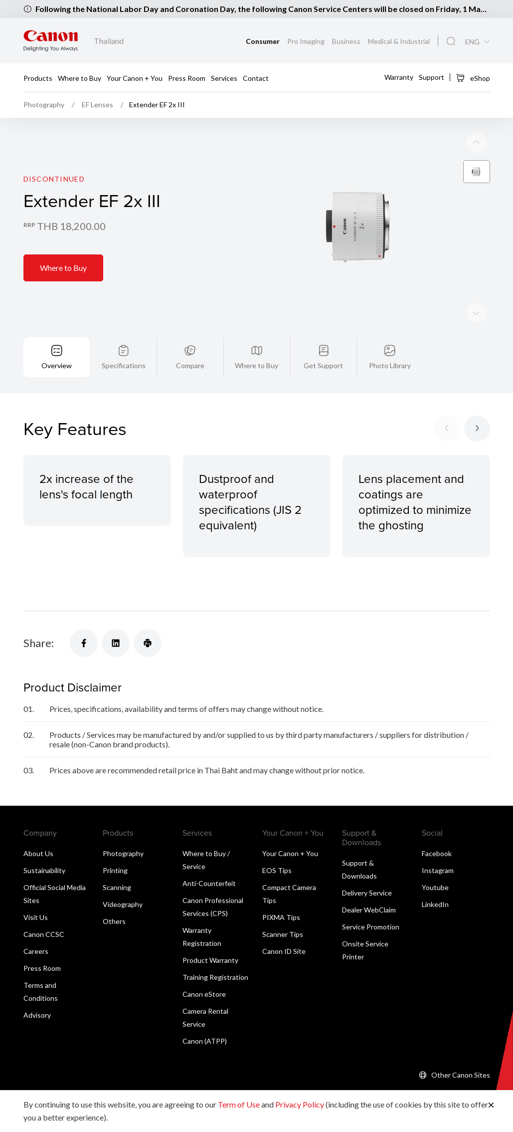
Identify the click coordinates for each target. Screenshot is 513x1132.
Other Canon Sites (460, 1075)
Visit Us (35, 917)
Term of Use (239, 1104)
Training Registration (215, 977)
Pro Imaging (306, 41)
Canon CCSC (43, 934)
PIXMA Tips (281, 917)
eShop (473, 77)
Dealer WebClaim (369, 910)
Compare (190, 365)
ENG (472, 41)
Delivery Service (367, 893)
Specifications (124, 365)
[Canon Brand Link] (50, 40)
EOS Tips (277, 870)
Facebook (437, 853)
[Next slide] (477, 142)
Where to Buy (79, 78)
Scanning (117, 887)
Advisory (37, 1015)
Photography (123, 853)
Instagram (438, 870)
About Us (38, 853)
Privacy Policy (299, 1104)
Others (114, 921)
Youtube (435, 887)
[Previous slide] (477, 313)
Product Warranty (210, 960)
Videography (123, 904)
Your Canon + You (135, 78)
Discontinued (54, 179)
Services (224, 78)
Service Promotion (370, 926)
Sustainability (44, 870)
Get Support (323, 365)
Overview (56, 365)
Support (431, 76)
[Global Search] (451, 41)
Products (37, 78)
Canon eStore (204, 994)
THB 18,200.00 (71, 226)
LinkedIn (435, 904)
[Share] (84, 643)
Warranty (398, 76)
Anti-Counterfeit (209, 883)
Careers (35, 951)
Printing (115, 870)
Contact (256, 78)
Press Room (186, 78)
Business (347, 41)
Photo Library (390, 365)
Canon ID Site (284, 951)
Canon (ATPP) (204, 1041)
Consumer (263, 41)
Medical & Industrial (399, 41)
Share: (38, 643)
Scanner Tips (282, 934)
